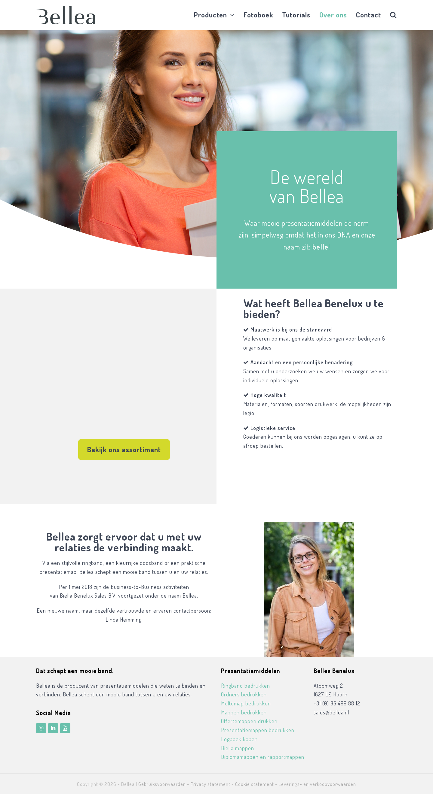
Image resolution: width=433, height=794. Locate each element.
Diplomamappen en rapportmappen (262, 756)
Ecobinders (293, 487)
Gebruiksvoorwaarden (162, 784)
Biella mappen (237, 748)
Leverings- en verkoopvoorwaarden (317, 784)
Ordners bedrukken (244, 694)
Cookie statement (254, 784)
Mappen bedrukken (244, 712)
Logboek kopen (239, 739)
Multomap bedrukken (246, 703)
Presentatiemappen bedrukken (257, 730)
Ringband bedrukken (245, 685)
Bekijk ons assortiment (124, 449)
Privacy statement (210, 784)
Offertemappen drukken (249, 721)
